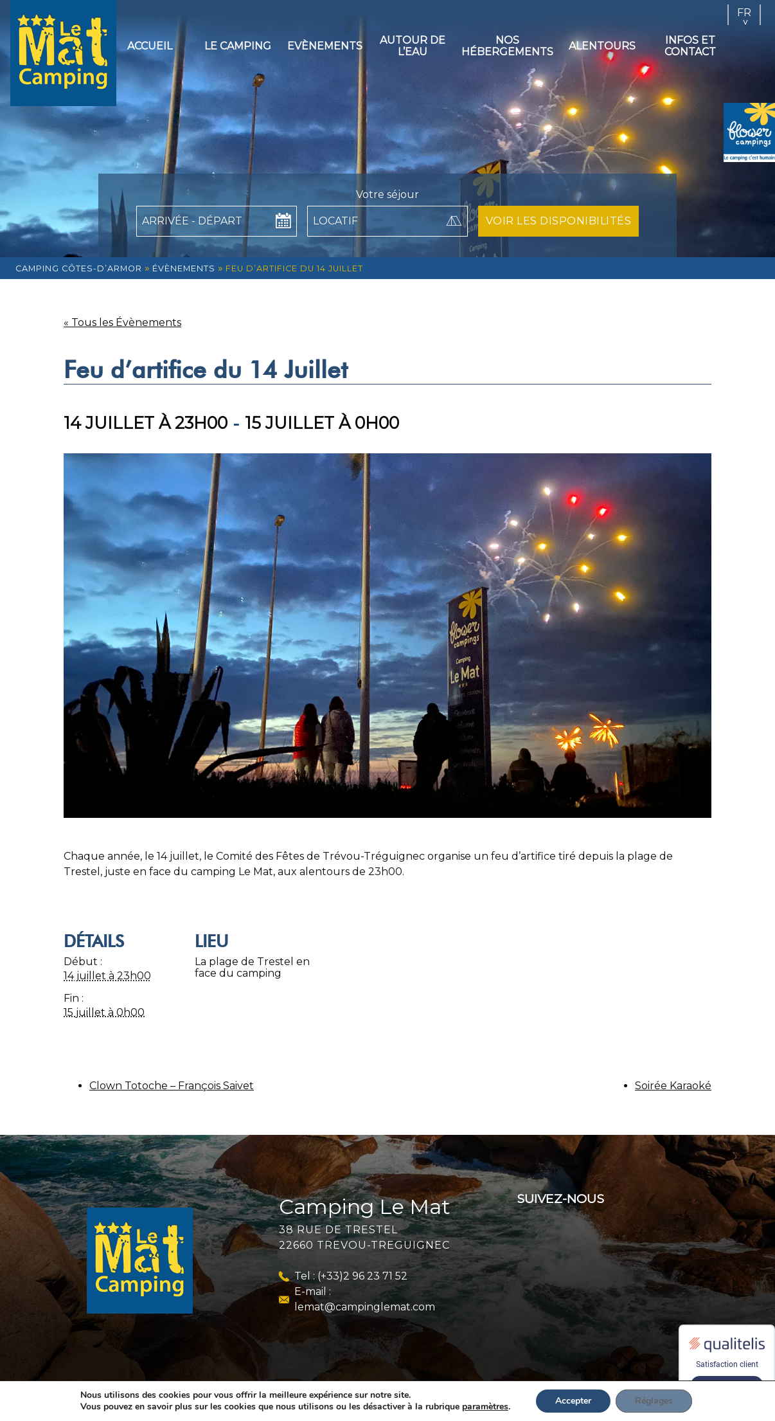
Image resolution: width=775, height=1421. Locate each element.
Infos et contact (690, 46)
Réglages (654, 1401)
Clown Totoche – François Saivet (171, 1086)
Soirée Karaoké (673, 1086)
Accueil (149, 46)
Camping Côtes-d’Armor (78, 268)
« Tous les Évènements (122, 322)
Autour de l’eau (412, 46)
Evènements (324, 46)
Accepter (573, 1401)
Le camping (237, 46)
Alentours (602, 46)
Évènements (183, 268)
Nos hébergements (507, 46)
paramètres (485, 1407)
